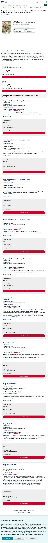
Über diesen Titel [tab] (15, 50)
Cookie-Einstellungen (23, 531)
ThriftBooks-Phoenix (11, 148)
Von (18, 30)
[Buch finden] (45, 5)
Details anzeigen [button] (10, 60)
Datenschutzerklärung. (38, 534)
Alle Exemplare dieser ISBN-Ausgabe (21, 27)
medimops (9, 306)
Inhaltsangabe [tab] (5, 50)
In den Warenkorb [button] (24, 77)
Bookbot (9, 472)
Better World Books (11, 351)
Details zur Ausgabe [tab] (26, 50)
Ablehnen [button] (19, 538)
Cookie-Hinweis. (25, 532)
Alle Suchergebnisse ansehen (24, 512)
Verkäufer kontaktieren (7, 116)
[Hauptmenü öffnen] (3, 5)
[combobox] (25, 5)
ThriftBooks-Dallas (11, 187)
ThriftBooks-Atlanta (11, 109)
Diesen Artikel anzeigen (6, 68)
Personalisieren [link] (31, 538)
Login (42, 2)
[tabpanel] (23, 57)
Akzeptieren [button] (7, 538)
